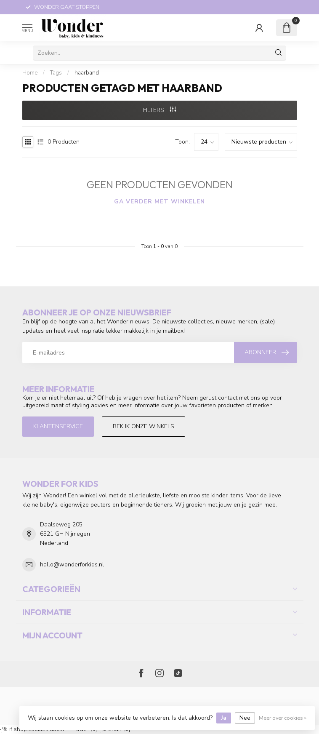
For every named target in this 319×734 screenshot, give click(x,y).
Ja (223, 718)
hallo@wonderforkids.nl (72, 565)
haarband (86, 73)
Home (29, 73)
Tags (56, 73)
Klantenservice (58, 426)
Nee (244, 718)
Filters (159, 110)
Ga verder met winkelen (159, 202)
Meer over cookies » (282, 717)
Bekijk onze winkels (143, 426)
